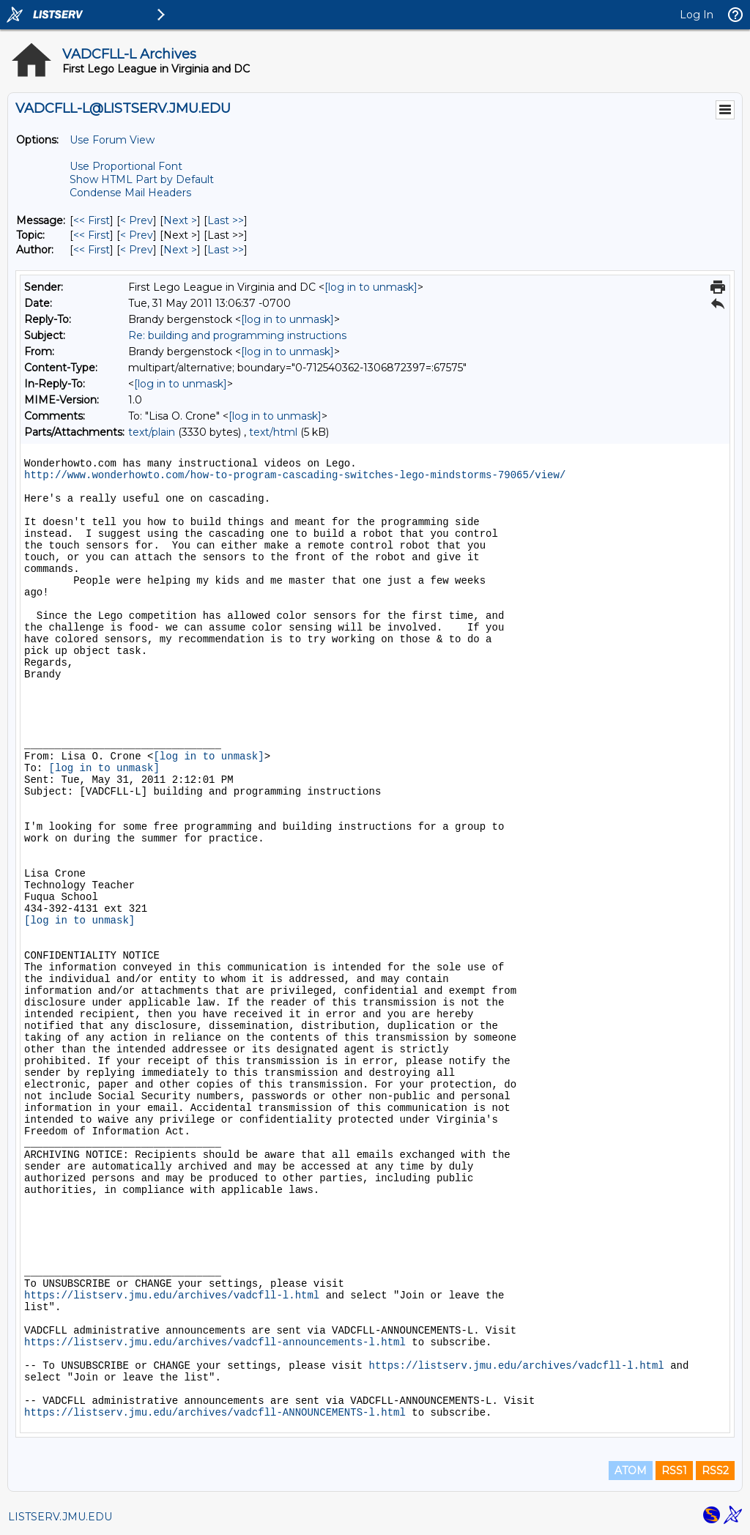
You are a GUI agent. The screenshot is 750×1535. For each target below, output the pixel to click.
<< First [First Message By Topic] (91, 235)
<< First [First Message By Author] (91, 249)
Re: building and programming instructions (237, 335)
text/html (273, 432)
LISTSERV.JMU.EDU (60, 1516)
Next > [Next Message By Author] (180, 249)
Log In (696, 14)
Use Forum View (112, 139)
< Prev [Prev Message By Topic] (136, 235)
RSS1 (674, 1470)
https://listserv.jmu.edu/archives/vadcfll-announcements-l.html (215, 1342)
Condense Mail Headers (130, 192)
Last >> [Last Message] (225, 220)
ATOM (631, 1470)
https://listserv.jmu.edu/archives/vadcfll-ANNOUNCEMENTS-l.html (215, 1413)
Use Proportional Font (126, 166)
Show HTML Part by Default (142, 179)
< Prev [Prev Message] (136, 220)
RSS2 (715, 1470)
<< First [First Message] (91, 220)
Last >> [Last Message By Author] (225, 249)
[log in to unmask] (370, 287)
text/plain (151, 432)
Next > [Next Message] (180, 220)
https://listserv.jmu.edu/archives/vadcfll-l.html (171, 1295)
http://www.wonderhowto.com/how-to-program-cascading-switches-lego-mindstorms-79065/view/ (294, 475)
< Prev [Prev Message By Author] (136, 249)
